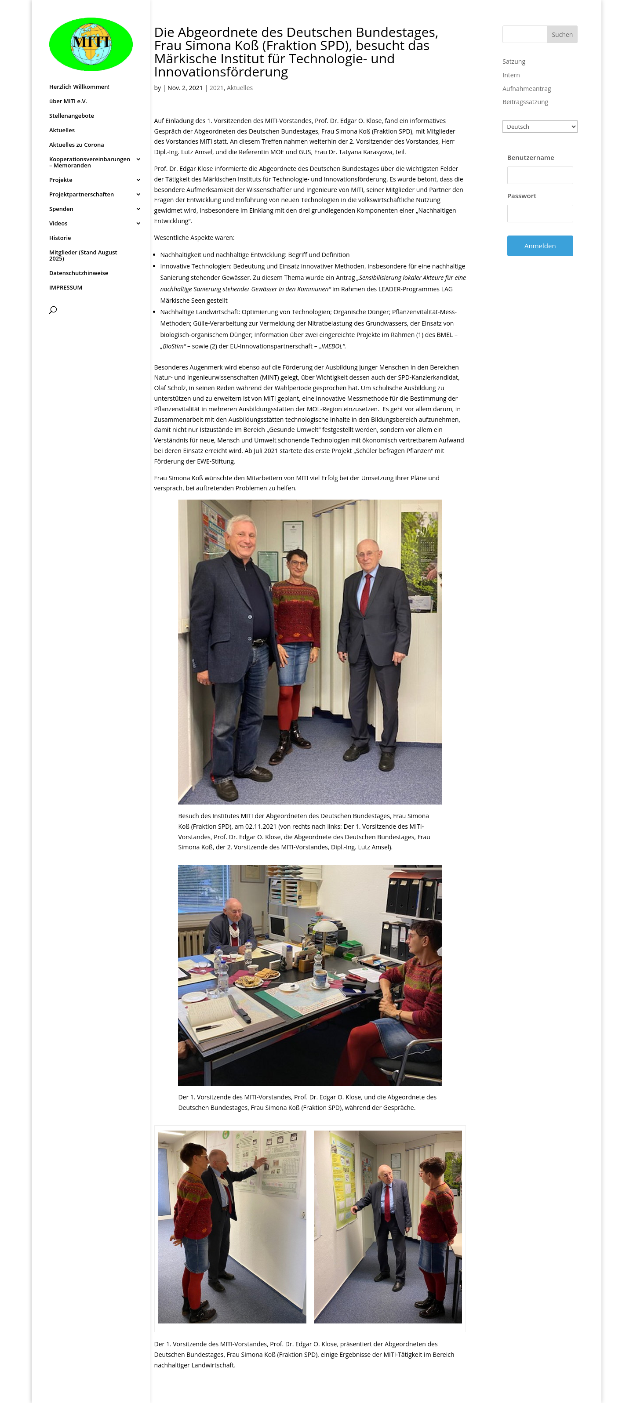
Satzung (513, 61)
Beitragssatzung (525, 102)
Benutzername (530, 157)
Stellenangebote (71, 116)
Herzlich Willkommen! (79, 87)
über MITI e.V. (68, 101)
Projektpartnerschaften (81, 194)
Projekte (61, 180)
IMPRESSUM (65, 287)
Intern (511, 75)
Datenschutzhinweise (78, 273)
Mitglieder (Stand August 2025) (83, 255)
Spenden (61, 209)
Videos (58, 223)
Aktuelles (62, 130)
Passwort (521, 195)
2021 (217, 87)
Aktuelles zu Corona (76, 145)
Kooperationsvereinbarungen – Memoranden (89, 162)
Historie (60, 238)
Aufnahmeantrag (526, 88)
